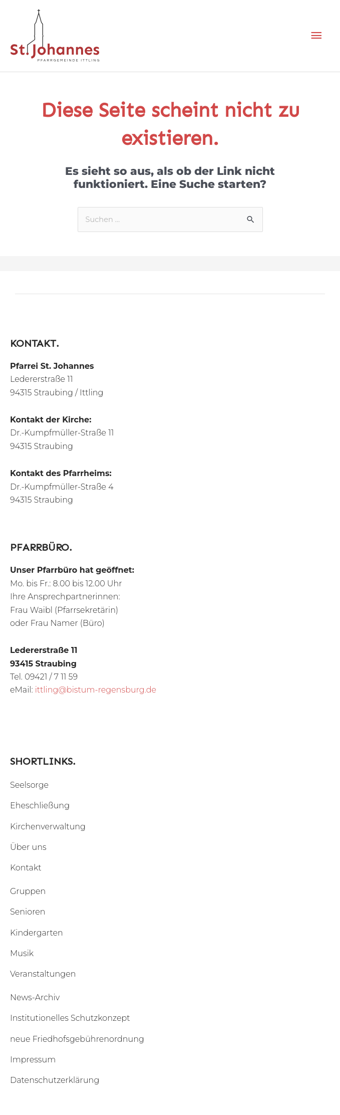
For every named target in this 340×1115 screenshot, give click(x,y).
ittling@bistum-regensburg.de (95, 690)
